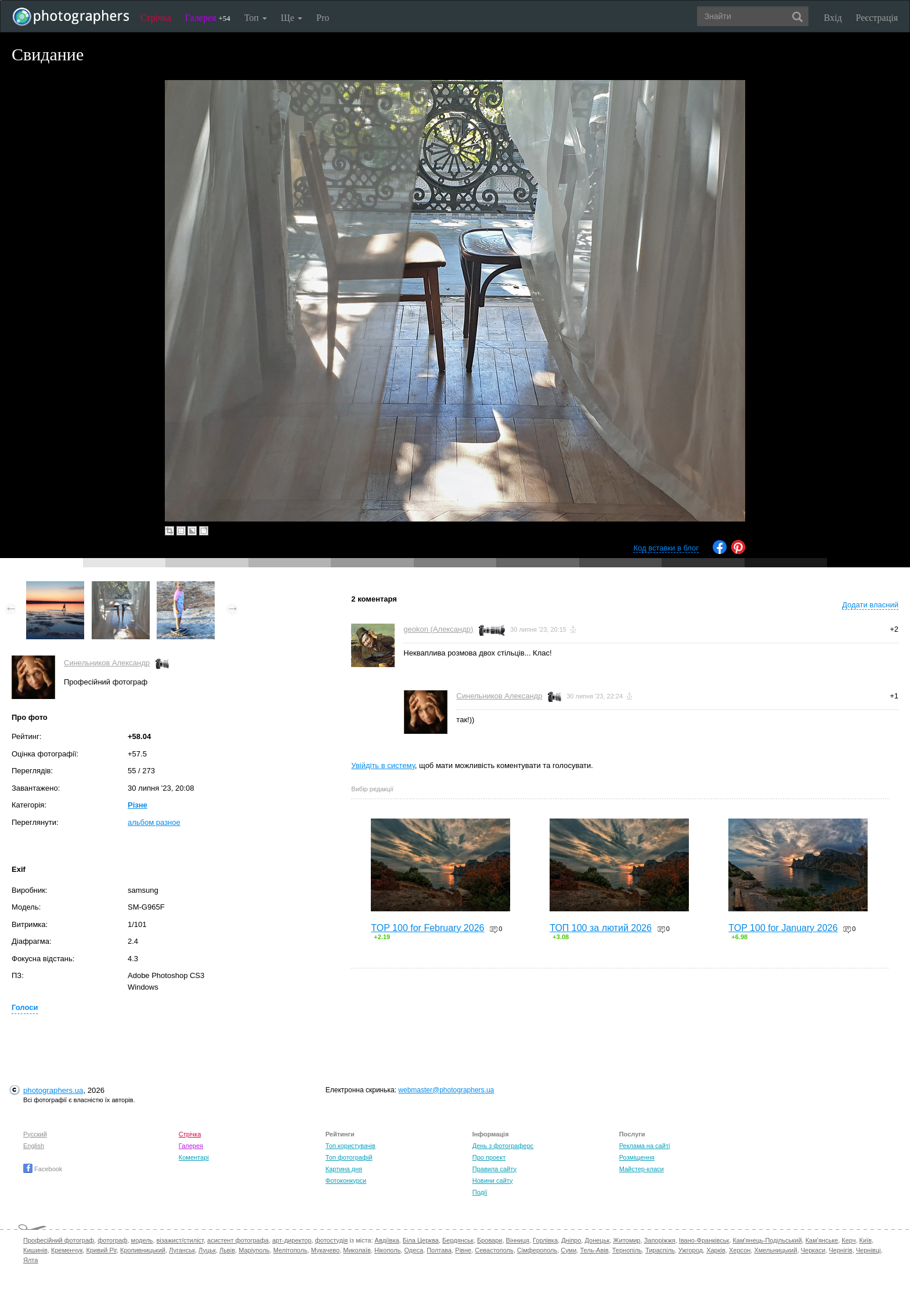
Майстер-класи (641, 1168)
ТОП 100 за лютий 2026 (601, 928)
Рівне (463, 1250)
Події (480, 1192)
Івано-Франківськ (704, 1240)
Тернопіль (627, 1250)
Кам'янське (822, 1240)
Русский (35, 1134)
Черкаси (813, 1250)
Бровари (490, 1240)
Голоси (25, 1007)
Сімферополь (537, 1250)
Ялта (30, 1259)
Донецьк (596, 1240)
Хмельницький (775, 1250)
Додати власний (870, 604)
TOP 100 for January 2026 (782, 928)
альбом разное (154, 822)
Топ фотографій (349, 1157)
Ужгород (690, 1250)
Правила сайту (494, 1168)
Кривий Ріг (101, 1250)
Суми (568, 1250)
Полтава (439, 1250)
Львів (227, 1250)
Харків (715, 1250)
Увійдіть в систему (383, 765)
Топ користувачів (350, 1145)
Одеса (414, 1250)
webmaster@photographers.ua (446, 1090)
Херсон (739, 1250)
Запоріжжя (660, 1240)
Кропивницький (142, 1250)
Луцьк (207, 1250)
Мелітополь (290, 1250)
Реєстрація (877, 18)
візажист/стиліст (179, 1240)
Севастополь (494, 1250)
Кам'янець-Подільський (766, 1240)
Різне (137, 805)
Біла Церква (421, 1240)
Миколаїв (357, 1250)
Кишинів (35, 1250)
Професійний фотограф (58, 1240)
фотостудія (331, 1240)
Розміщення (637, 1157)
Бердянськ (458, 1240)
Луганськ (182, 1250)
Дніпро (571, 1240)
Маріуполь (254, 1250)
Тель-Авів (594, 1250)
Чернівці (868, 1250)
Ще (291, 18)
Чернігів (840, 1250)
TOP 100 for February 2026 (427, 928)
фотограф (112, 1240)
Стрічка (155, 18)
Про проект (488, 1157)
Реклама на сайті (644, 1145)
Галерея (207, 18)
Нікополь (387, 1250)
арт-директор (292, 1240)
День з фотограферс (503, 1145)
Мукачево (325, 1250)
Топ (255, 18)
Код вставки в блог (666, 548)
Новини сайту (492, 1180)
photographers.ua (53, 1090)
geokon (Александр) (438, 629)
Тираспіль (660, 1250)
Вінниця (517, 1240)
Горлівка (545, 1240)
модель (142, 1240)
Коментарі (194, 1157)
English (33, 1145)
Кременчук (66, 1250)
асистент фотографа (238, 1240)
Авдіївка (387, 1240)
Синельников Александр (107, 662)
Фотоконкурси (346, 1180)
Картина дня (344, 1168)
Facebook (42, 1168)
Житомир (626, 1240)
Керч (848, 1240)
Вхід (833, 18)
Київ (866, 1240)
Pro (322, 18)
